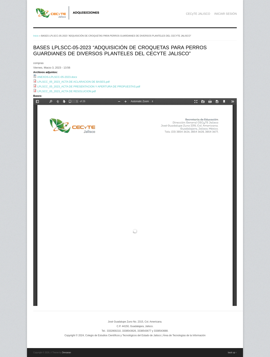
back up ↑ (232, 352)
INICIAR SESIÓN (225, 13)
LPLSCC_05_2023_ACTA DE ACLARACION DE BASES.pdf (73, 81)
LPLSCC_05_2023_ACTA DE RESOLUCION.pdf (66, 91)
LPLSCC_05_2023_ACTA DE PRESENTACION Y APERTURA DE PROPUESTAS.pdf (88, 86)
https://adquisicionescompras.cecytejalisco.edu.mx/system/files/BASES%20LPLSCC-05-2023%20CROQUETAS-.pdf (135, 202)
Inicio (36, 35)
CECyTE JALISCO (198, 13)
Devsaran (66, 352)
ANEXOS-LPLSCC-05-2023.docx (57, 77)
